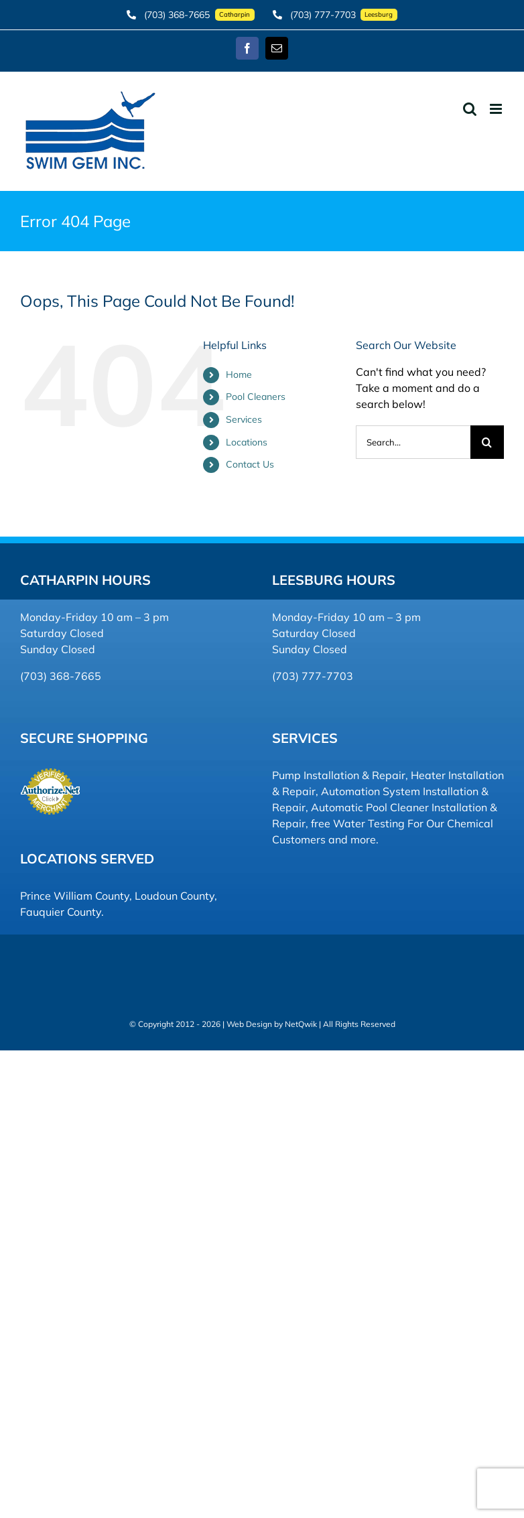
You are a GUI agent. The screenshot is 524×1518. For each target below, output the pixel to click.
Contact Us (250, 464)
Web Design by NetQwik (271, 1024)
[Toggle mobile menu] (497, 109)
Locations (246, 442)
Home (239, 374)
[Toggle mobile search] (469, 109)
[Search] (487, 442)
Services (244, 419)
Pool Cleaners (255, 397)
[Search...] (413, 442)
